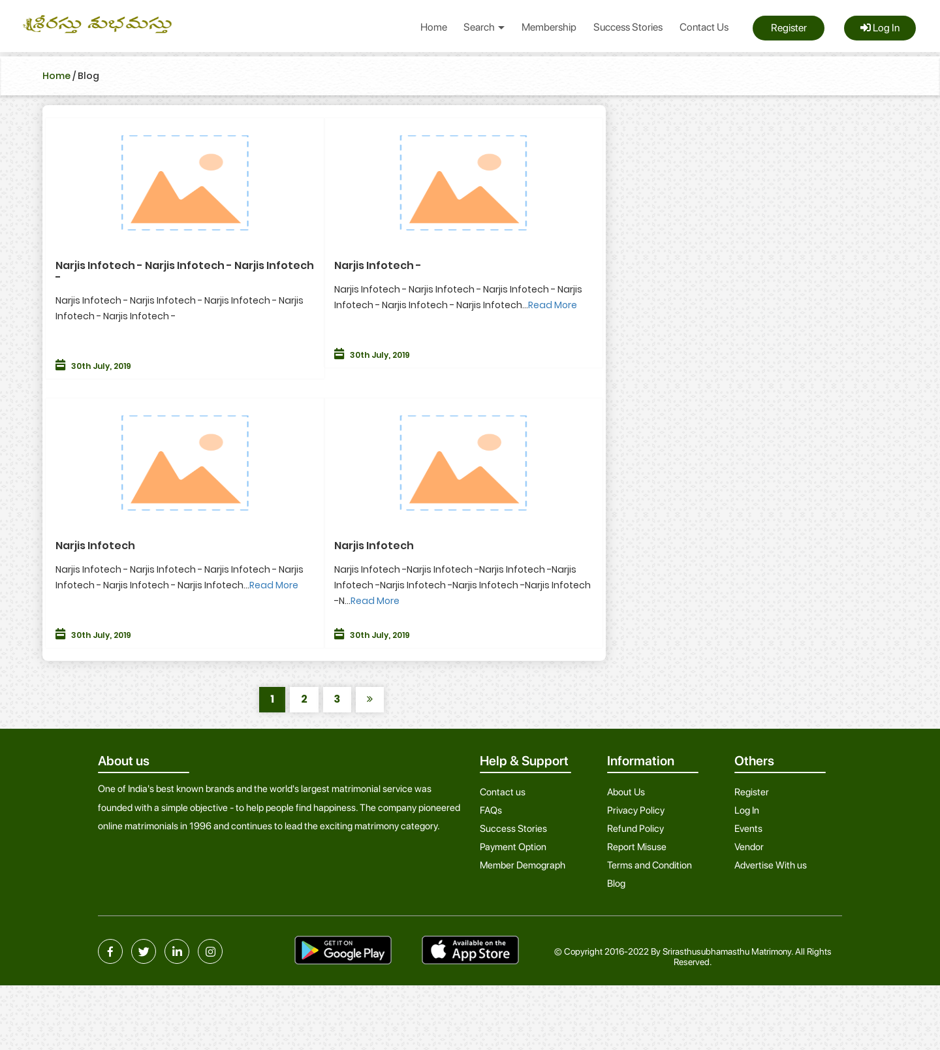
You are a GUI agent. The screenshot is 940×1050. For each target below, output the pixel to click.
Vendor (749, 847)
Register (789, 28)
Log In (880, 28)
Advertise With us (770, 865)
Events (748, 829)
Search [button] (484, 27)
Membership (549, 27)
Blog (616, 883)
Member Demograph (522, 865)
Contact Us (704, 27)
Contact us (502, 792)
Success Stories (628, 27)
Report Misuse (636, 847)
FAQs (491, 810)
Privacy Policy (636, 810)
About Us (626, 792)
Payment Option (513, 847)
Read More (552, 304)
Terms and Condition (649, 865)
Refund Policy (635, 829)
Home (433, 27)
